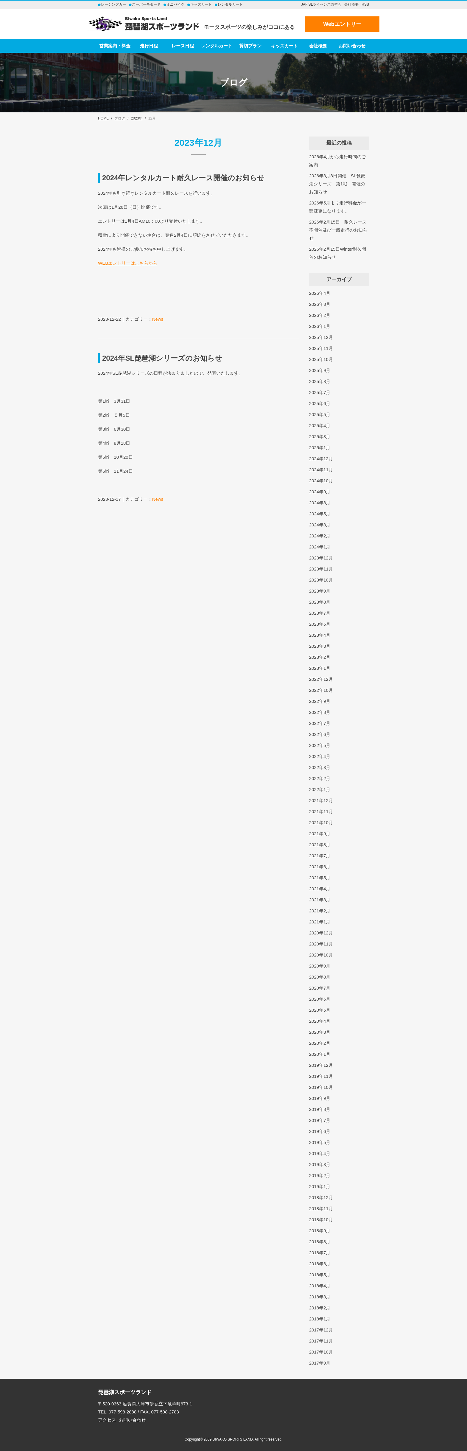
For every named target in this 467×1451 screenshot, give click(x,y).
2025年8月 (320, 381)
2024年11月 (321, 469)
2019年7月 (320, 1120)
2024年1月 (320, 546)
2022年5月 (320, 745)
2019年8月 (320, 1109)
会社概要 (351, 4)
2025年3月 (320, 436)
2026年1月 (320, 326)
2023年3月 (320, 646)
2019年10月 (321, 1087)
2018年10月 (321, 1219)
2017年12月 (321, 1329)
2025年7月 (320, 392)
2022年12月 (321, 679)
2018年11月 (321, 1208)
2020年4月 (320, 1021)
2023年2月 (320, 657)
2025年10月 (321, 359)
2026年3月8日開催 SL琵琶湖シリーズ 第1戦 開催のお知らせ (337, 183)
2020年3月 (320, 1032)
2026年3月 (320, 304)
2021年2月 (320, 910)
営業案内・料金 (114, 45)
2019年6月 (320, 1131)
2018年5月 (320, 1274)
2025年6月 (320, 403)
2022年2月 (320, 778)
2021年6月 (320, 866)
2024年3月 (320, 524)
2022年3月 (320, 767)
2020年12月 (321, 932)
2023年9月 (320, 590)
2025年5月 (320, 414)
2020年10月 (321, 954)
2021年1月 (320, 921)
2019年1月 (320, 1186)
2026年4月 (320, 293)
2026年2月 (320, 315)
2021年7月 (320, 855)
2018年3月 (320, 1296)
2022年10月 (321, 690)
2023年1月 (320, 668)
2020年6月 (320, 999)
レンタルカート (216, 45)
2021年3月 (320, 899)
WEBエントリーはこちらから (127, 263)
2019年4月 (320, 1153)
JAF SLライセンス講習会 (321, 4)
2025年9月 (320, 370)
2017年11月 (321, 1340)
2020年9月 (320, 965)
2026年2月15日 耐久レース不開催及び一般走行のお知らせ (338, 230)
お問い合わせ (352, 45)
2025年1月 (320, 447)
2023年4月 (320, 635)
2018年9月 (320, 1230)
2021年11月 (321, 811)
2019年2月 (320, 1175)
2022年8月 (320, 712)
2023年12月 (321, 557)
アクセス (107, 1419)
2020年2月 (320, 1043)
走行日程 (149, 45)
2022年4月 (320, 756)
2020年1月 (320, 1054)
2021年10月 (321, 822)
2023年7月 (320, 613)
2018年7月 (320, 1252)
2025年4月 (320, 425)
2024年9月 (320, 491)
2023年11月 (321, 568)
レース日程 (183, 45)
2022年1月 (320, 789)
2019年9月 (320, 1098)
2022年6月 (320, 734)
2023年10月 (321, 579)
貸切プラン (250, 45)
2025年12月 (321, 337)
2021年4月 (320, 888)
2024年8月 (320, 502)
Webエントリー (342, 24)
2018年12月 (321, 1197)
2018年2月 (320, 1307)
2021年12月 (321, 800)
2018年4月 (320, 1285)
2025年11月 (321, 348)
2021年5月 (320, 877)
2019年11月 (321, 1076)
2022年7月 (320, 723)
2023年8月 (320, 601)
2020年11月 (321, 943)
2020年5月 (320, 1010)
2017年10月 (321, 1351)
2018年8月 (320, 1241)
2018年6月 (320, 1263)
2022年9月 (320, 701)
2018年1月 (320, 1318)
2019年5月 (320, 1142)
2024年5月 (320, 513)
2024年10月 (321, 480)
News (158, 319)
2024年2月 (320, 535)
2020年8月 (320, 976)
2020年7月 (320, 987)
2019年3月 (320, 1164)
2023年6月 (320, 624)
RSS (365, 4)
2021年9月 (320, 833)
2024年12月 (321, 458)
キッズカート (284, 45)
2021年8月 (320, 844)
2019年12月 (321, 1065)
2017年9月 (320, 1362)
